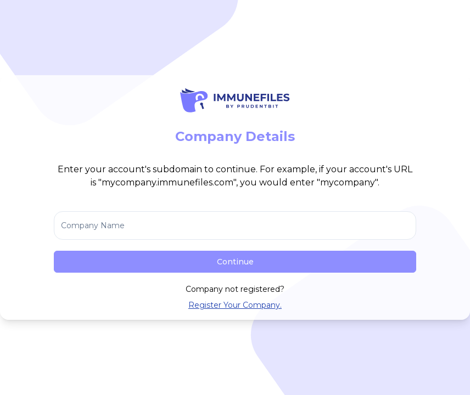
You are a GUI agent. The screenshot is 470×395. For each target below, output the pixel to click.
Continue (235, 262)
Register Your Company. (235, 305)
